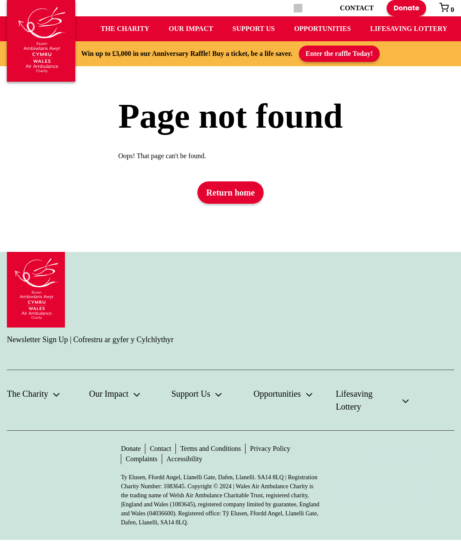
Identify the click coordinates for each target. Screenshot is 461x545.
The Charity (125, 28)
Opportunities (322, 28)
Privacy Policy (270, 448)
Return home (230, 192)
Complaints (141, 458)
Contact (160, 448)
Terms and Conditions (210, 448)
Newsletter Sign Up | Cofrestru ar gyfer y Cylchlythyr (90, 339)
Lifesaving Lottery (408, 28)
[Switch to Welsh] (326, 8)
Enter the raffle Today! (339, 53)
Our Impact (191, 28)
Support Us (254, 28)
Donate (406, 8)
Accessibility (184, 458)
